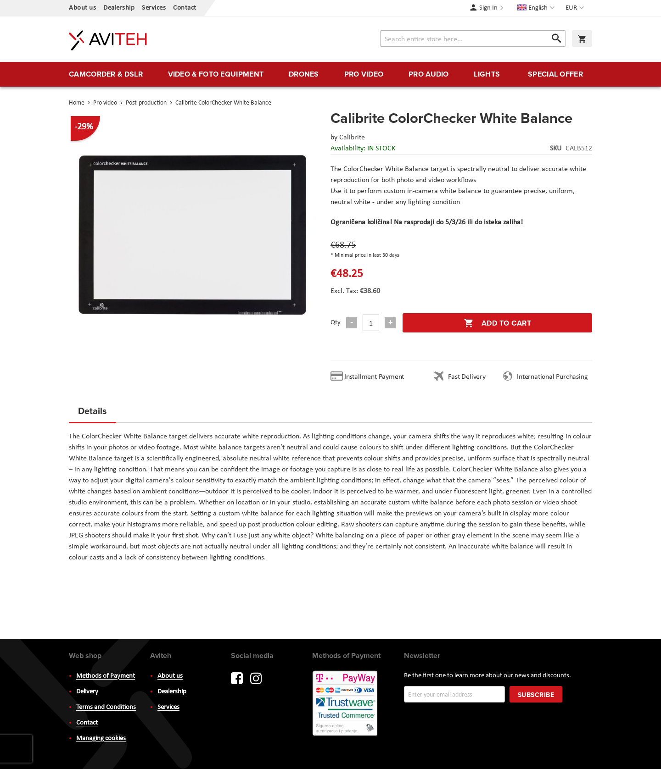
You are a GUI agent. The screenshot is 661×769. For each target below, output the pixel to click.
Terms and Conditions (106, 707)
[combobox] (473, 38)
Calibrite (352, 137)
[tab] (92, 413)
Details (92, 410)
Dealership (118, 8)
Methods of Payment (105, 676)
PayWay (345, 703)
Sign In (488, 8)
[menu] (330, 74)
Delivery (87, 691)
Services (154, 8)
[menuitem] (105, 74)
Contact (184, 8)
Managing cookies (101, 738)
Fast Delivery (466, 377)
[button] (576, 8)
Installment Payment (376, 377)
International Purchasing (554, 377)
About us (82, 8)
